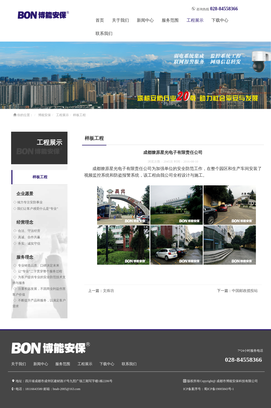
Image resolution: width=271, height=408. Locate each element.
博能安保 (44, 115)
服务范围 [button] (170, 20)
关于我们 (18, 364)
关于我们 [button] (120, 20)
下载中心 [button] (219, 20)
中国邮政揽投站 (245, 291)
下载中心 (107, 364)
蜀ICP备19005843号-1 (219, 389)
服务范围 (62, 364)
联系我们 (104, 33)
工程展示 (62, 115)
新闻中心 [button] (145, 20)
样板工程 (79, 115)
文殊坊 (108, 291)
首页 (100, 20)
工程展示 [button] (195, 20)
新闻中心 (40, 364)
